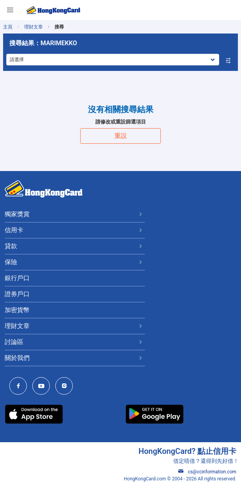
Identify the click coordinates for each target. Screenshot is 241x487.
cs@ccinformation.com (207, 472)
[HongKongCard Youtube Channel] (43, 386)
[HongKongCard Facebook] (20, 386)
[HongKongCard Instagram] (66, 386)
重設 (120, 135)
